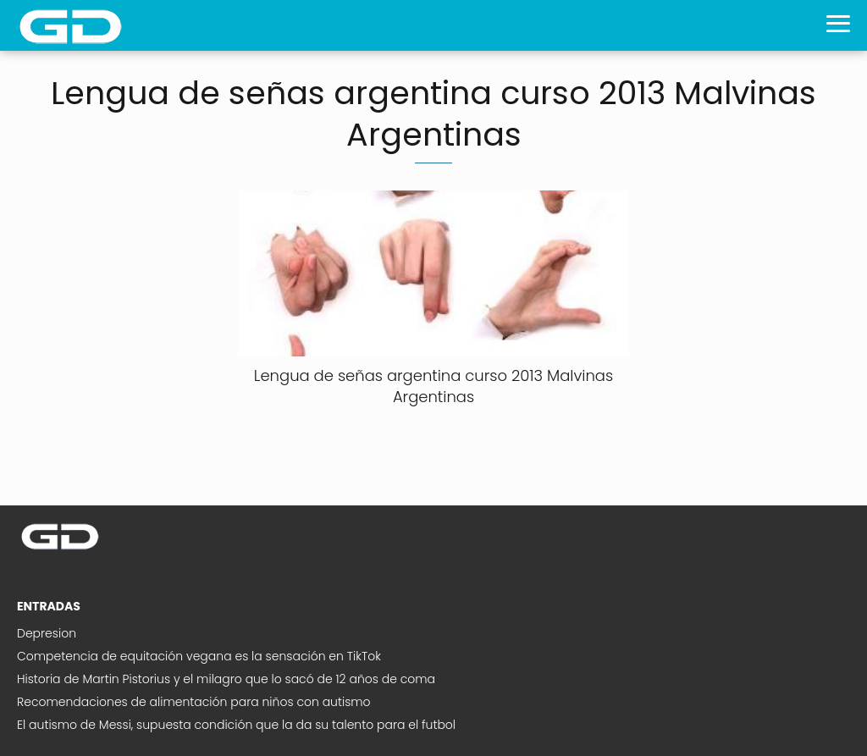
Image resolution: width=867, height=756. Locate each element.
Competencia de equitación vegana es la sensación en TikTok (199, 656)
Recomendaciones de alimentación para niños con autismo (194, 701)
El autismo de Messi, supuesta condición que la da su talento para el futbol (236, 724)
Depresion (46, 633)
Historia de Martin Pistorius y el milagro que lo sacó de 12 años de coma (226, 678)
